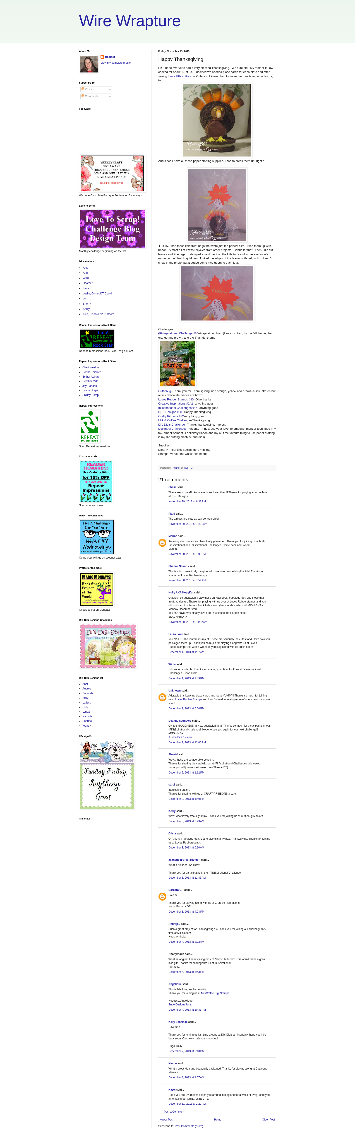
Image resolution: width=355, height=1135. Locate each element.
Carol (86, 278)
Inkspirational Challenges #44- (178, 408)
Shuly (86, 309)
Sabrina (87, 721)
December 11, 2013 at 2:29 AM (187, 1103)
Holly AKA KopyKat (180, 592)
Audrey (86, 688)
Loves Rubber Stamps (188, 699)
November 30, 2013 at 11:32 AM (187, 622)
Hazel (171, 1089)
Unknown (174, 690)
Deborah (87, 693)
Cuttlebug (164, 391)
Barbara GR (176, 890)
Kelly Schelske (177, 1022)
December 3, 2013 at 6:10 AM (186, 847)
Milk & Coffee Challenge (174, 420)
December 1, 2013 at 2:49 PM (186, 678)
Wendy (86, 725)
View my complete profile (116, 62)
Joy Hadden (89, 386)
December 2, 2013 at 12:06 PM (187, 742)
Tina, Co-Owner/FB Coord (98, 314)
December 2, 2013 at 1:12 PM (186, 772)
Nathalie (87, 716)
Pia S (171, 513)
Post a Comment (174, 1111)
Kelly (85, 697)
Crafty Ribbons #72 (171, 416)
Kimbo (172, 1063)
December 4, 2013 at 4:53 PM (186, 972)
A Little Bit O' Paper (180, 737)
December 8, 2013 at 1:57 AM (186, 1077)
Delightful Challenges (172, 428)
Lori (85, 298)
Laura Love (175, 634)
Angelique (175, 984)
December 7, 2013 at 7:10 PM (186, 1051)
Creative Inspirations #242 (175, 403)
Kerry (171, 811)
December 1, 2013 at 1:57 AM (186, 652)
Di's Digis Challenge (171, 424)
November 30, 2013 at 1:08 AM (187, 554)
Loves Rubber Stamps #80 (176, 399)
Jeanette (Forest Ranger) (184, 859)
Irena (86, 288)
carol (171, 784)
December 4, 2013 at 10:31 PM (187, 1009)
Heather (110, 56)
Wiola (172, 664)
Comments (90, 96)
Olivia (172, 833)
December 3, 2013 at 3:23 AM (186, 821)
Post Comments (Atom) (189, 1126)
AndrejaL (174, 923)
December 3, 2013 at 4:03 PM (186, 911)
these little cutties (179, 76)
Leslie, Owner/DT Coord (97, 293)
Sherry (87, 303)
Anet (85, 684)
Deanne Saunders (179, 720)
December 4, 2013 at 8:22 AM (186, 941)
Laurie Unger (90, 390)
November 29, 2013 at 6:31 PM (187, 501)
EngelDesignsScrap (180, 1004)
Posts (87, 89)
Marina (172, 536)
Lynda (86, 711)
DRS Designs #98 (170, 412)
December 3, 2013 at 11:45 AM (187, 877)
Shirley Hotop (90, 395)
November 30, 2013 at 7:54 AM (187, 580)
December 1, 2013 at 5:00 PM (186, 708)
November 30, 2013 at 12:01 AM (187, 523)
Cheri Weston (90, 367)
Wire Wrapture (130, 21)
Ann (85, 272)
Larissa (86, 702)
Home (217, 1119)
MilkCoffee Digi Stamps (215, 993)
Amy (85, 267)
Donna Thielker (91, 372)
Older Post (268, 1119)
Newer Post (166, 1119)
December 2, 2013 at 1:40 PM (186, 798)
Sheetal (173, 754)
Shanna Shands (178, 566)
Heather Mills (90, 381)
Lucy (85, 707)
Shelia (172, 487)
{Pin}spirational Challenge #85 (178, 333)
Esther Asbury (90, 376)
